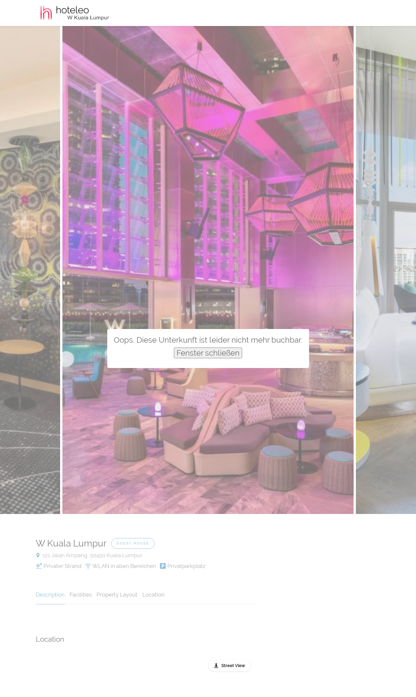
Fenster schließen (208, 353)
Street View (233, 665)
